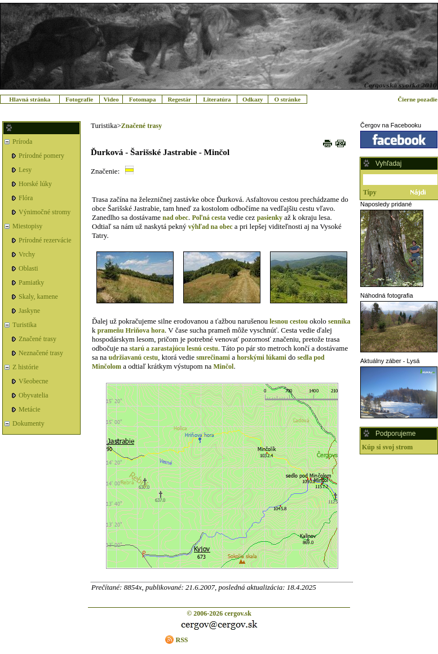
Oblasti (28, 268)
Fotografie (79, 99)
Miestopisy (27, 226)
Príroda (22, 141)
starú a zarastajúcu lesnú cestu (173, 348)
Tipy (370, 192)
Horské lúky (35, 184)
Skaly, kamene (38, 297)
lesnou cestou (288, 321)
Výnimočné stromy (44, 212)
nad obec (175, 218)
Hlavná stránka (29, 99)
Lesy (25, 170)
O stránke (287, 99)
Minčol (223, 366)
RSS (181, 640)
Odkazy (252, 99)
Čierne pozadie (417, 99)
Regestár (179, 99)
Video (111, 99)
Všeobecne (33, 381)
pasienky (269, 218)
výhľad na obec (210, 227)
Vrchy (27, 254)
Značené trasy (37, 339)
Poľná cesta (208, 218)
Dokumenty (28, 423)
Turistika (24, 325)
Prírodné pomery (41, 156)
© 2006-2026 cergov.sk (219, 613)
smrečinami (213, 357)
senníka (339, 321)
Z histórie (25, 367)
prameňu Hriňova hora (131, 330)
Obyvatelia (33, 395)
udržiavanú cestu (133, 357)
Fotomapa (142, 99)
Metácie (30, 409)
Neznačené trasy (41, 353)
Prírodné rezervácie (45, 240)
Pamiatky (31, 282)
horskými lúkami (261, 357)
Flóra (26, 198)
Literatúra (217, 99)
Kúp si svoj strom (387, 447)
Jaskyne (29, 311)
